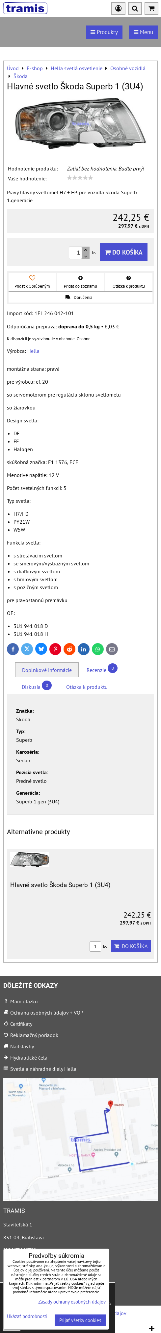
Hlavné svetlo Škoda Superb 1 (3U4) (60, 885)
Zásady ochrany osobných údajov (72, 1302)
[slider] (80, 177)
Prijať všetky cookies (80, 1320)
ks (98, 946)
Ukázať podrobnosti (27, 1316)
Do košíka (124, 252)
